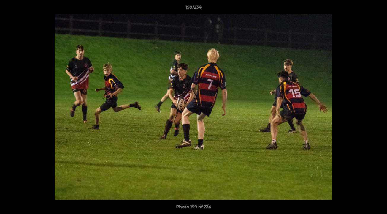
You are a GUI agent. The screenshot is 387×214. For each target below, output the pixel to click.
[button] (376, 8)
